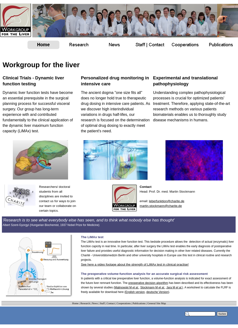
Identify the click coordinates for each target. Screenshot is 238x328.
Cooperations (124, 303)
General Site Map (156, 303)
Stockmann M (152, 287)
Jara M (174, 287)
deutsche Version (157, 292)
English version (135, 292)
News (95, 303)
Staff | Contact (107, 303)
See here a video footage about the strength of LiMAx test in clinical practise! (135, 264)
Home (75, 303)
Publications (139, 303)
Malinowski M (126, 287)
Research (85, 303)
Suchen (222, 314)
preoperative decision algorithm (148, 283)
